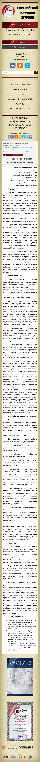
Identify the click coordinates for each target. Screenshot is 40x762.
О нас (20, 80)
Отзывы (20, 94)
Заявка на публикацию (20, 24)
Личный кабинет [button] (20, 47)
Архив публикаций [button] (20, 89)
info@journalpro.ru (20, 59)
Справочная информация (20, 99)
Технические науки (15, 145)
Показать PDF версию (13, 155)
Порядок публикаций (20, 85)
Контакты (20, 104)
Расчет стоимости (20, 42)
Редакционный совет (20, 109)
